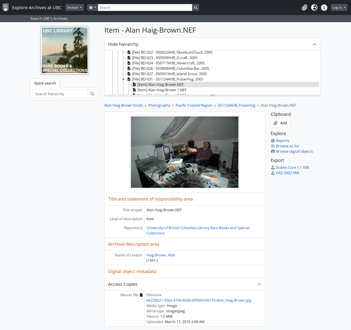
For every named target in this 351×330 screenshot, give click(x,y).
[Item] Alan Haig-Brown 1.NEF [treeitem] (159, 90)
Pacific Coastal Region (194, 105)
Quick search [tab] (45, 83)
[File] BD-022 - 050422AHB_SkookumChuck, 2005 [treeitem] (169, 52)
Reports (280, 140)
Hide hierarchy (123, 44)
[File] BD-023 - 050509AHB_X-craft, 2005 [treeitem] (161, 57)
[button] (304, 8)
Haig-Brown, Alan (160, 255)
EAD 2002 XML (285, 172)
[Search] (145, 7)
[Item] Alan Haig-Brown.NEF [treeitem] (158, 84)
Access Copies (123, 284)
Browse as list (285, 146)
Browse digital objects (292, 151)
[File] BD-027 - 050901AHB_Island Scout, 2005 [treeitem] (166, 73)
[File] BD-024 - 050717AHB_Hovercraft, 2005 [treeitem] (165, 63)
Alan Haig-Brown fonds (123, 105)
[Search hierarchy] (60, 94)
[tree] (212, 73)
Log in (338, 7)
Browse (73, 7)
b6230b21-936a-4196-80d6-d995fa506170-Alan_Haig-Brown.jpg (198, 300)
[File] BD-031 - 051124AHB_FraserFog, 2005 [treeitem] (164, 79)
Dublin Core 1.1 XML (290, 167)
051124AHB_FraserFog (236, 105)
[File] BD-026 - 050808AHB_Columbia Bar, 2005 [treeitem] (167, 68)
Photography (159, 105)
